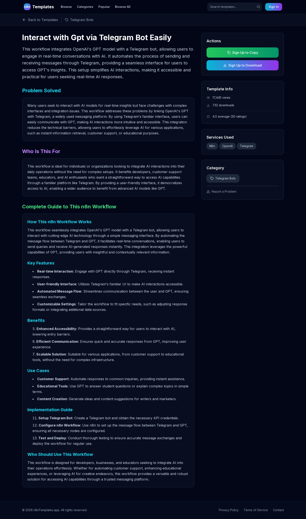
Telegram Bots (223, 178)
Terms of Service (256, 510)
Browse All (122, 7)
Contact (278, 510)
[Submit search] (258, 7)
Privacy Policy (229, 510)
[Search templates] (234, 7)
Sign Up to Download (242, 65)
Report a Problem (221, 191)
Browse (66, 7)
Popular (104, 7)
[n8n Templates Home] (39, 6)
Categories (85, 7)
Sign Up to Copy (242, 52)
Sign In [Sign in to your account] (274, 7)
